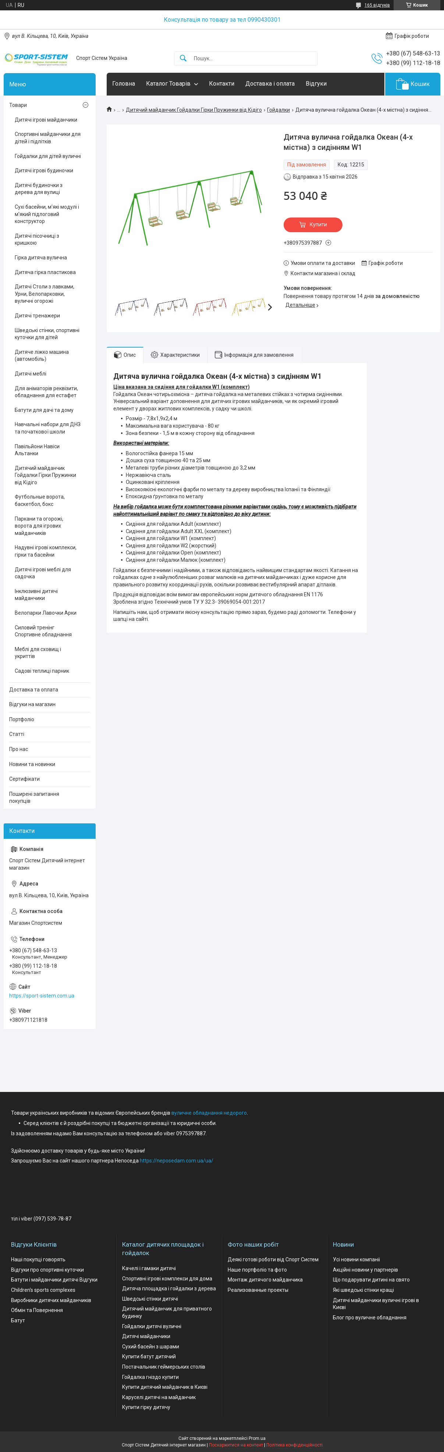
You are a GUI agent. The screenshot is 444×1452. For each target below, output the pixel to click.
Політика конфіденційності (294, 1445)
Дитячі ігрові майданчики (46, 120)
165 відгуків (377, 5)
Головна (123, 83)
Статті (16, 734)
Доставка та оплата (33, 690)
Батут (18, 1320)
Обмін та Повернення (37, 1310)
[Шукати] (183, 58)
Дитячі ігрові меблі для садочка (43, 573)
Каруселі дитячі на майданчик (159, 1397)
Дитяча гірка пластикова (45, 272)
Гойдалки (278, 110)
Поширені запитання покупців (34, 797)
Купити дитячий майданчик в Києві (164, 1387)
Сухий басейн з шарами (150, 1346)
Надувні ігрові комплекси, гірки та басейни (46, 551)
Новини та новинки (32, 764)
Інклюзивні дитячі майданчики (36, 594)
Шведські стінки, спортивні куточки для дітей (47, 334)
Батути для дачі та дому (44, 410)
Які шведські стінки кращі (363, 1290)
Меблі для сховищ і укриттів (38, 652)
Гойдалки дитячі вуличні (151, 1326)
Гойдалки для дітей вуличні (48, 156)
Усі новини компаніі (356, 1259)
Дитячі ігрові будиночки (44, 170)
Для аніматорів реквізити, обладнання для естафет (46, 392)
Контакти (221, 83)
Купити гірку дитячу (146, 1407)
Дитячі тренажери (37, 316)
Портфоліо (21, 719)
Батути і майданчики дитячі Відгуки (54, 1280)
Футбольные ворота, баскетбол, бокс (40, 500)
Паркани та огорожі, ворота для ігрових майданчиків (39, 526)
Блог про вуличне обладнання (369, 1317)
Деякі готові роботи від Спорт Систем (273, 1259)
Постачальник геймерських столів (163, 1367)
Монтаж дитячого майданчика (265, 1280)
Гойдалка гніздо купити (150, 1377)
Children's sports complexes (43, 1290)
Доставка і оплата (270, 83)
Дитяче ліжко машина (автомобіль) (42, 355)
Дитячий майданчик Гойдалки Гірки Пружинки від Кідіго (194, 110)
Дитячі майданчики (146, 1336)
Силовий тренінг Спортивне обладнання (43, 631)
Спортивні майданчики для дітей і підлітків (48, 137)
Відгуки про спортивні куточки (47, 1270)
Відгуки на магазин (32, 704)
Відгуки (316, 83)
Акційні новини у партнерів (365, 1270)
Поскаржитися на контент (236, 1445)
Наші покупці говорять (38, 1259)
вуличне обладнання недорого (209, 1113)
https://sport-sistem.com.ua (41, 996)
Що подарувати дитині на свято (371, 1280)
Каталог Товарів (168, 83)
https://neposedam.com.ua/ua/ (176, 1161)
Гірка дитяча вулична (41, 257)
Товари (18, 105)
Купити (318, 224)
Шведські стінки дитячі (150, 1299)
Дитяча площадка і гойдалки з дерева (169, 1288)
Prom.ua (257, 1438)
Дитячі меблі (30, 374)
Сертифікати (24, 779)
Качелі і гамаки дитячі (149, 1268)
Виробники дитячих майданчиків (51, 1300)
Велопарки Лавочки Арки (46, 613)
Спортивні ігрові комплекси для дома (167, 1279)
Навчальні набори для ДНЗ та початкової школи (48, 428)
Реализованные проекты (258, 1290)
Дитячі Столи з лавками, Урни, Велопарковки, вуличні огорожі (44, 294)
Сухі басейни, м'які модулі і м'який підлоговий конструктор (47, 214)
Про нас (18, 749)
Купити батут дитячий (149, 1356)
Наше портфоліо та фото (257, 1270)
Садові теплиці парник (42, 671)
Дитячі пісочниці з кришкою (37, 239)
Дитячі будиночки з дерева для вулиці (39, 188)
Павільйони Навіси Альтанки (37, 450)
